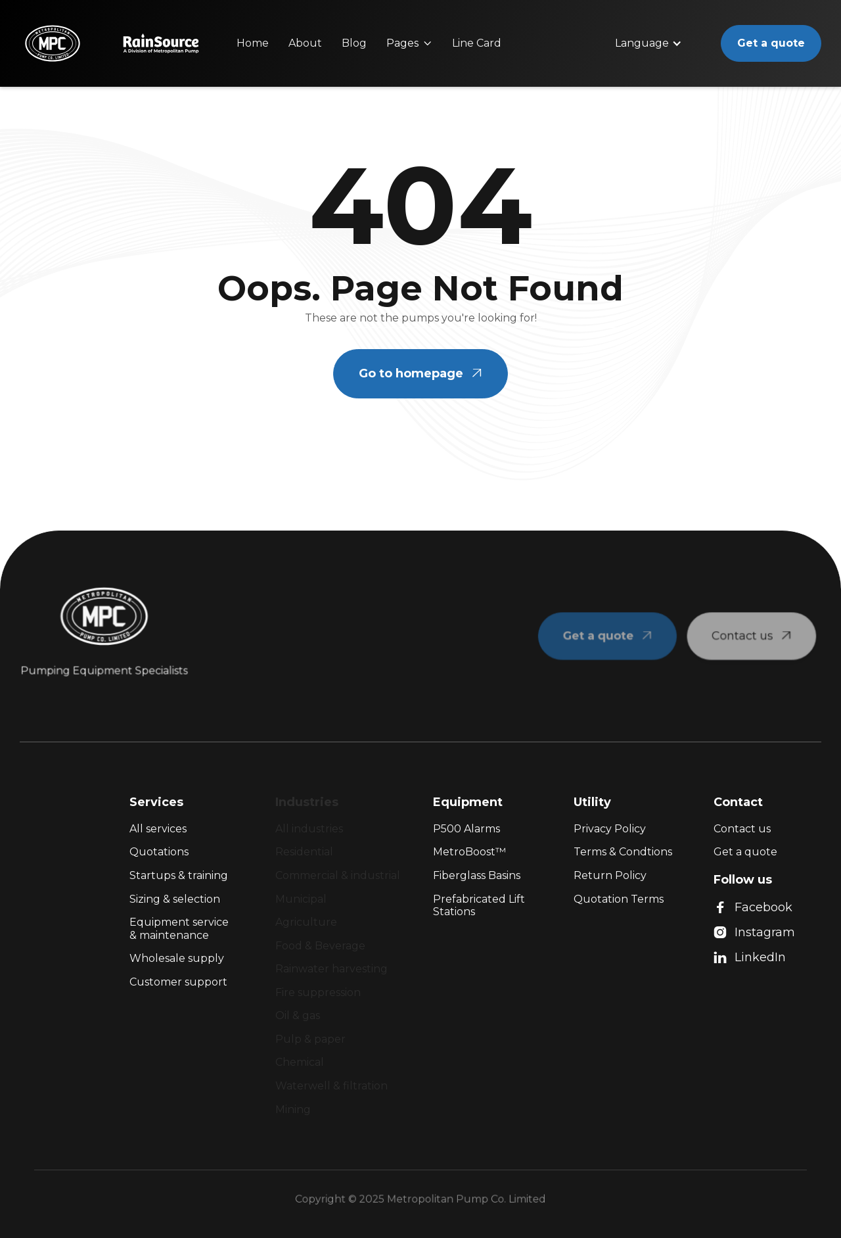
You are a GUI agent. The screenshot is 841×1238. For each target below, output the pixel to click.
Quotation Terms (619, 899)
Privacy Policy (610, 828)
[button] (409, 43)
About (305, 43)
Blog (354, 43)
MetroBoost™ (469, 851)
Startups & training (178, 875)
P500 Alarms (466, 828)
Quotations (159, 851)
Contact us (742, 828)
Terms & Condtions (623, 851)
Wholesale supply (176, 958)
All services (158, 828)
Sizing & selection (174, 899)
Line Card (476, 43)
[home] (52, 43)
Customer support (178, 982)
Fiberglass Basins (476, 875)
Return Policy (610, 875)
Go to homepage (420, 373)
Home (253, 43)
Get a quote (771, 43)
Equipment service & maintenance (179, 928)
